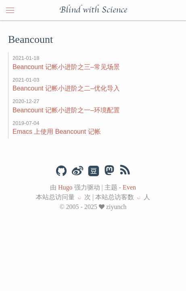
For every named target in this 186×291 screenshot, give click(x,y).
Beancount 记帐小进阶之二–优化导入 (66, 88)
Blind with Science (93, 10)
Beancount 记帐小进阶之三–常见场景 (66, 66)
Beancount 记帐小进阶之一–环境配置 (66, 110)
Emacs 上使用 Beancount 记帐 (57, 131)
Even (129, 187)
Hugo (65, 187)
